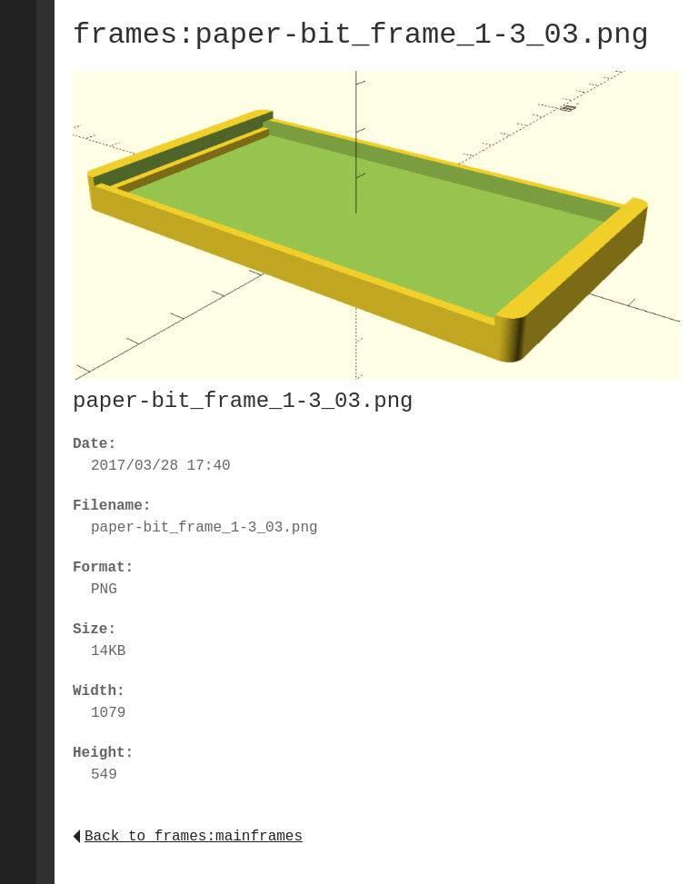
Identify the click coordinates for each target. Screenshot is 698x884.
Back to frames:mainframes (188, 837)
